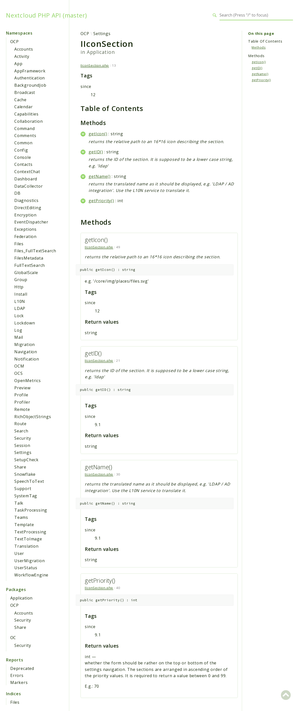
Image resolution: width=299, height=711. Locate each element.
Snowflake (25, 474)
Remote (22, 409)
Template (24, 524)
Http (19, 287)
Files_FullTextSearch (35, 251)
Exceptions (25, 229)
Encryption (25, 215)
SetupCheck (26, 459)
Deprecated (22, 668)
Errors (17, 675)
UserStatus (25, 567)
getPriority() (101, 200)
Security (22, 438)
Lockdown (24, 323)
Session (22, 445)
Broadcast (24, 92)
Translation (26, 546)
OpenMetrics (27, 380)
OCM (19, 366)
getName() (99, 176)
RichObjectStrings (32, 416)
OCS (18, 373)
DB (17, 193)
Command (24, 128)
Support (22, 488)
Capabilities (26, 114)
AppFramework (30, 71)
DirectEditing (27, 207)
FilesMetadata (28, 258)
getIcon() (98, 134)
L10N (19, 301)
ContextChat (27, 171)
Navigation (25, 351)
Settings (22, 452)
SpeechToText (29, 481)
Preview (22, 388)
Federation (25, 236)
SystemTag (25, 496)
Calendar (23, 106)
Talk (18, 503)
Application (21, 598)
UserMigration (29, 560)
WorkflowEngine (31, 575)
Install (20, 294)
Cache (20, 99)
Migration (24, 344)
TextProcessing (30, 532)
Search (21, 431)
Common (23, 143)
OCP (14, 41)
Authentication (29, 78)
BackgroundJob (30, 85)
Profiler (22, 402)
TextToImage (28, 539)
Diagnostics (26, 200)
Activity (21, 56)
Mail (18, 337)
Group (20, 279)
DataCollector (28, 186)
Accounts (23, 49)
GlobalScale (26, 272)
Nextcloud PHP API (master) (46, 15)
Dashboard (25, 179)
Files (19, 244)
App (18, 63)
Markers (19, 682)
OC (13, 637)
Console (22, 157)
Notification (26, 359)
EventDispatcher (31, 222)
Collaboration (28, 121)
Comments (25, 135)
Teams (21, 517)
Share (20, 467)
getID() (96, 152)
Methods (259, 47)
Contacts (23, 164)
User (19, 553)
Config (21, 150)
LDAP (19, 308)
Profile (21, 395)
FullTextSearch (29, 265)
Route (20, 423)
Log (18, 330)
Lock (19, 315)
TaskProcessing (30, 510)
